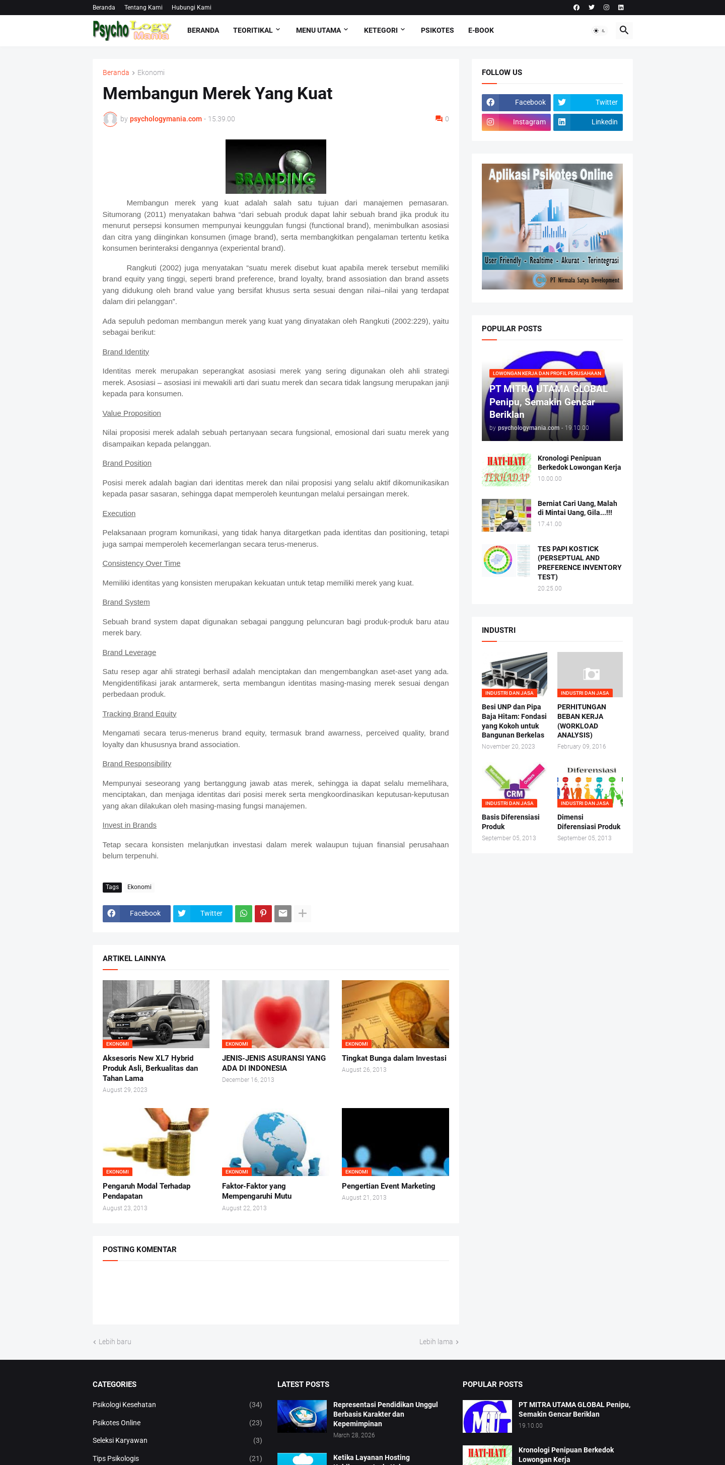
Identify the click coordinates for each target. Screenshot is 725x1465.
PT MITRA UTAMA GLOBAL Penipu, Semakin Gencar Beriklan (574, 1409)
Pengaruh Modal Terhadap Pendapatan (146, 1191)
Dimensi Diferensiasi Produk (588, 822)
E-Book (481, 30)
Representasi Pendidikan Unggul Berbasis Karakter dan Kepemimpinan (385, 1414)
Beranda (104, 7)
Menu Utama (318, 30)
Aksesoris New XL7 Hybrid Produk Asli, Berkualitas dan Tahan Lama (150, 1068)
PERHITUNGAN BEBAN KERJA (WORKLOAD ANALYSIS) (581, 721)
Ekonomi (151, 73)
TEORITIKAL (253, 30)
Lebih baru (115, 1342)
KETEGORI (381, 30)
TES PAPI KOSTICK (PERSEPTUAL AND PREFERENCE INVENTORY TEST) (580, 563)
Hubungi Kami (191, 7)
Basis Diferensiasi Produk (511, 822)
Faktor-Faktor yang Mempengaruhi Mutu (257, 1191)
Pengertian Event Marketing (389, 1186)
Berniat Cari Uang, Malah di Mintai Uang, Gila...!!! (577, 508)
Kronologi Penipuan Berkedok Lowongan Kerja (579, 463)
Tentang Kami (143, 7)
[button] (599, 31)
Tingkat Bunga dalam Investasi (394, 1058)
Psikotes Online (178, 1423)
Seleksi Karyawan (178, 1441)
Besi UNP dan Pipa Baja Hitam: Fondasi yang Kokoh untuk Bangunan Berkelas (514, 721)
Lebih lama (436, 1342)
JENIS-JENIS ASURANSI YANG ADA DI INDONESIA (274, 1063)
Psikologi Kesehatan (178, 1405)
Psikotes (437, 30)
